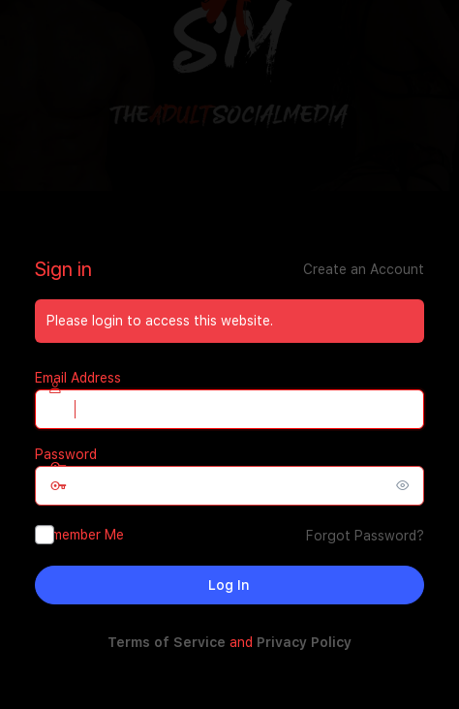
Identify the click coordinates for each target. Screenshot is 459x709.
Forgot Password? (365, 535)
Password (66, 454)
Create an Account (363, 269)
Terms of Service (166, 642)
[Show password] (404, 485)
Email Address (78, 377)
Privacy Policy (304, 642)
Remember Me (79, 534)
